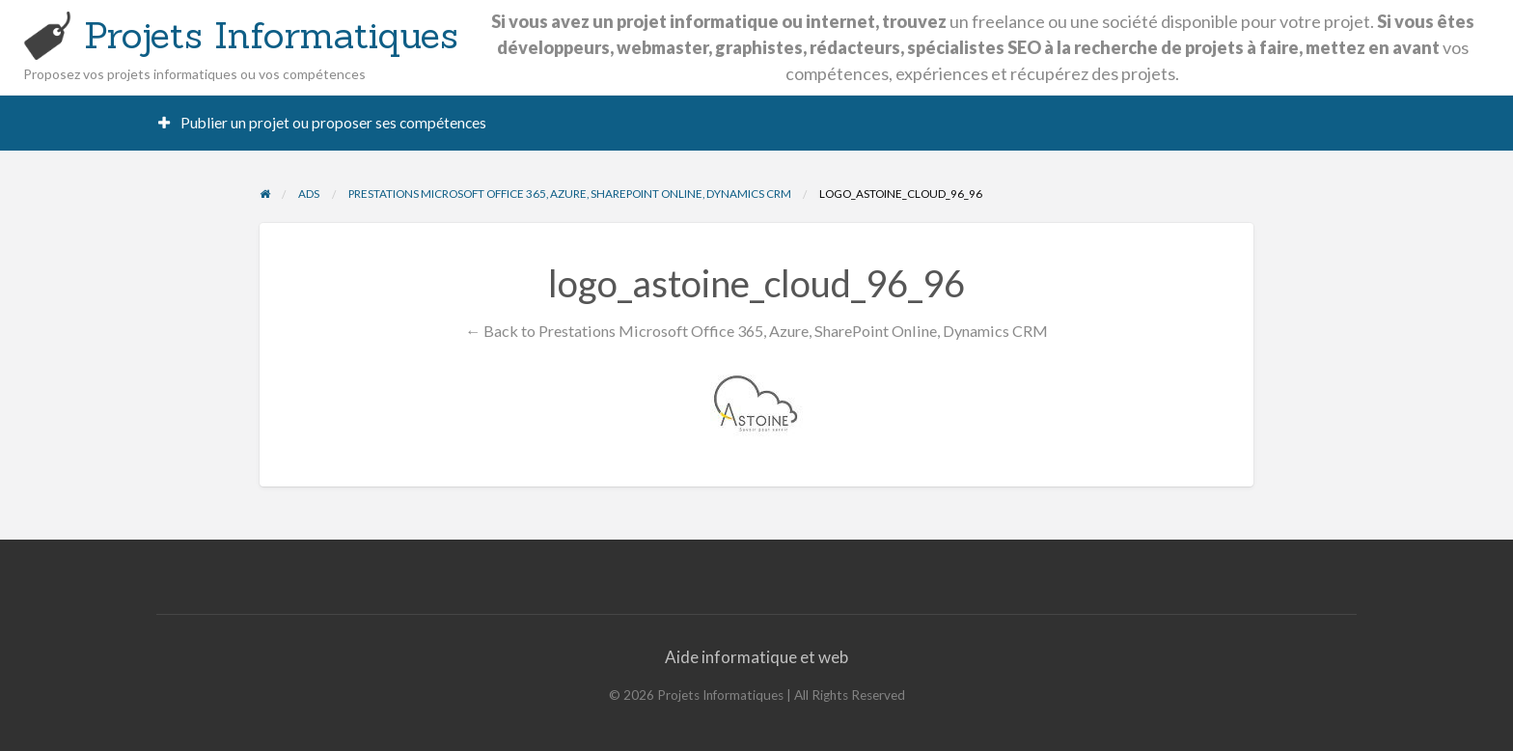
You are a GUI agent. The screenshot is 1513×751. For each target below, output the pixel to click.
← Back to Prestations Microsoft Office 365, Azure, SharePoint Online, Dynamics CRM (756, 330)
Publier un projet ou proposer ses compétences (322, 122)
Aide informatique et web (756, 657)
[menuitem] (323, 123)
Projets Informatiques (271, 35)
